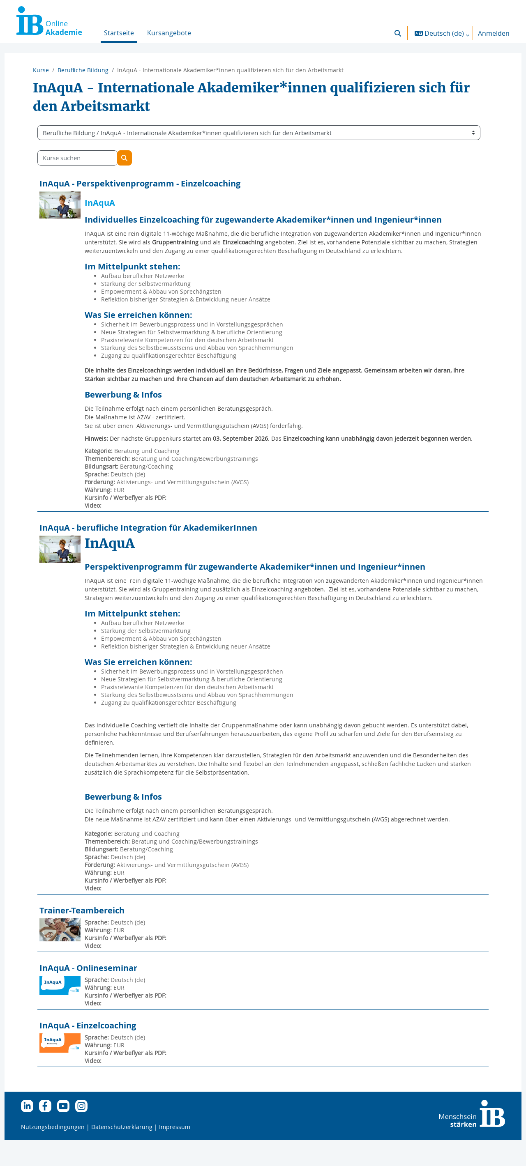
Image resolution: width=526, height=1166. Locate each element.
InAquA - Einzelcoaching (103, 1051)
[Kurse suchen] (93, 158)
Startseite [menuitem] (119, 32)
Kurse (41, 70)
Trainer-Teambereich (97, 936)
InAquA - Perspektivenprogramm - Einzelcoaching (155, 183)
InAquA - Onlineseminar (103, 993)
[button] (398, 33)
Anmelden (494, 33)
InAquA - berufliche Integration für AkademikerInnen (163, 544)
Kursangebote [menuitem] (169, 32)
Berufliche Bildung (83, 70)
